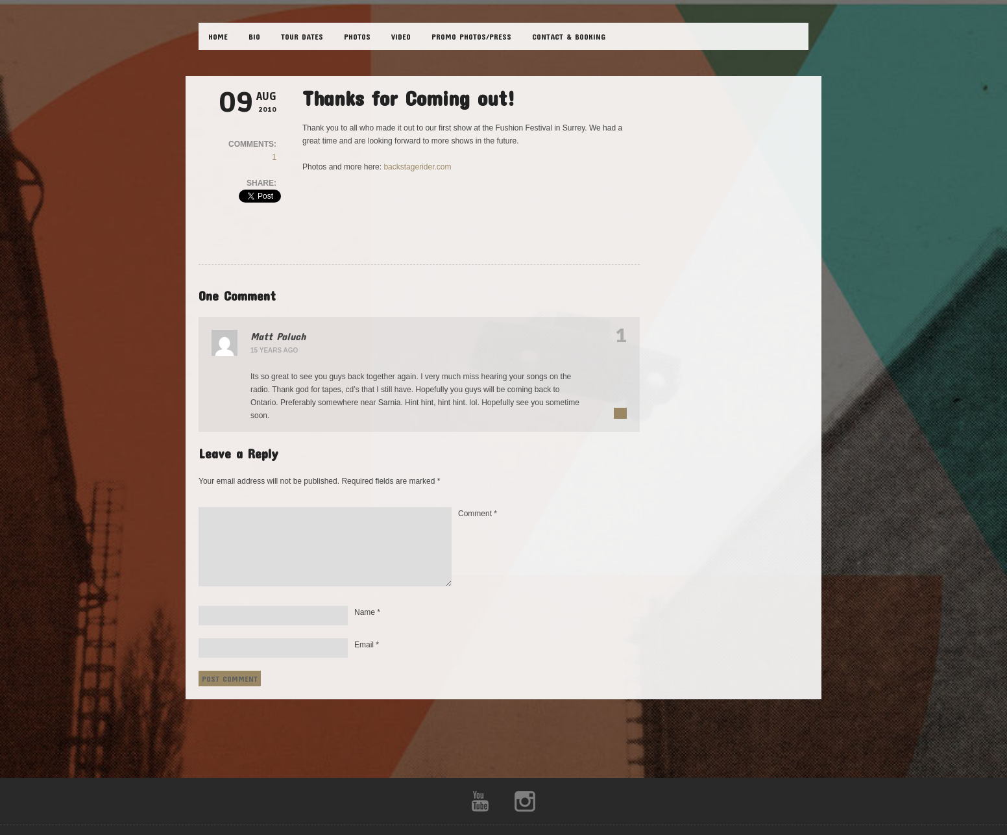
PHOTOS (357, 36)
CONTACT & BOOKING (568, 36)
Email (366, 644)
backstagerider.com (417, 166)
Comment (477, 513)
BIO (254, 36)
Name (367, 612)
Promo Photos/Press (471, 36)
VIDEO (401, 36)
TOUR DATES (302, 36)
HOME (218, 36)
